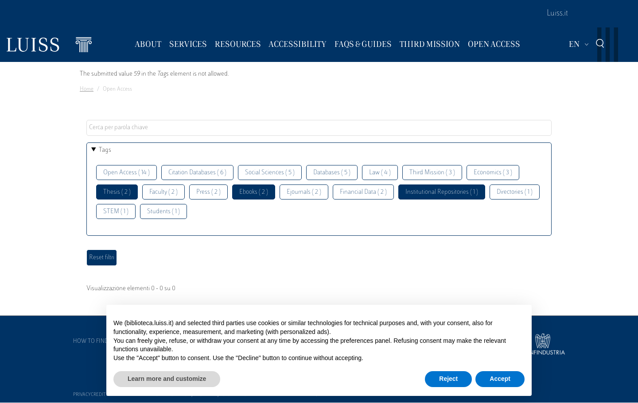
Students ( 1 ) (163, 211)
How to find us (95, 341)
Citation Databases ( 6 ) (197, 172)
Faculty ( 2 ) (163, 192)
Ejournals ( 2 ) (304, 192)
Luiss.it (557, 14)
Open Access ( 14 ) (126, 172)
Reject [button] (448, 378)
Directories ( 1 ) (515, 192)
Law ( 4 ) (380, 172)
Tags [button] (105, 150)
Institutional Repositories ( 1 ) (441, 192)
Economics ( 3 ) (493, 172)
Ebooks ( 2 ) (253, 192)
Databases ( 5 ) (331, 172)
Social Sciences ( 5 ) (270, 172)
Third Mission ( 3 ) (432, 172)
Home (86, 89)
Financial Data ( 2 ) (363, 192)
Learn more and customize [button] (167, 378)
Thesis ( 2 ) (117, 192)
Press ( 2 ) (208, 192)
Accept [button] (500, 378)
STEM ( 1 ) (115, 211)
